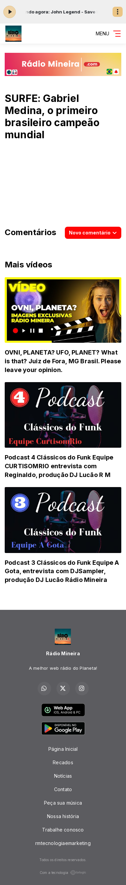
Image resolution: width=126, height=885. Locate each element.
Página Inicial (63, 749)
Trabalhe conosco (63, 830)
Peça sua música (63, 803)
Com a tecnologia (63, 872)
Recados (63, 762)
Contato (63, 789)
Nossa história (63, 816)
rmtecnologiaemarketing (63, 843)
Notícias (63, 776)
